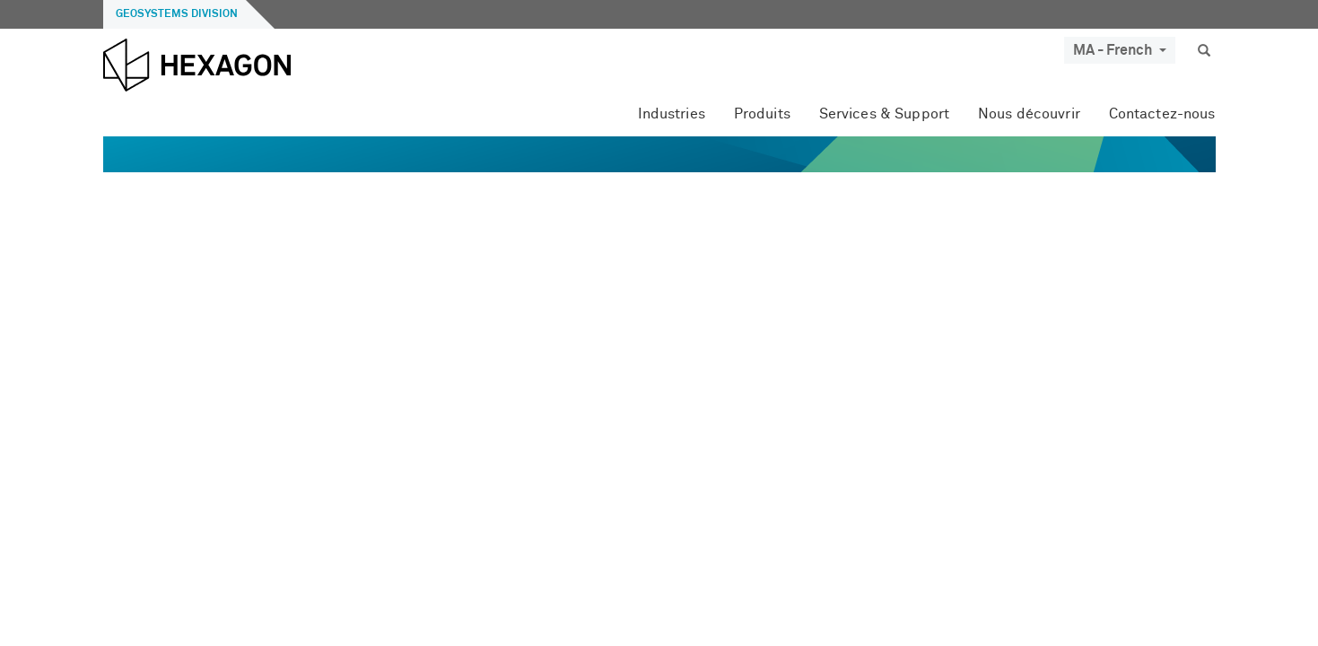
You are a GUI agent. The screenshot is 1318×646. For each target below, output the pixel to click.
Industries (671, 114)
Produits (762, 114)
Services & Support (884, 114)
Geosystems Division (177, 14)
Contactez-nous (1162, 114)
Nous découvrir (1029, 114)
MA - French (1119, 50)
